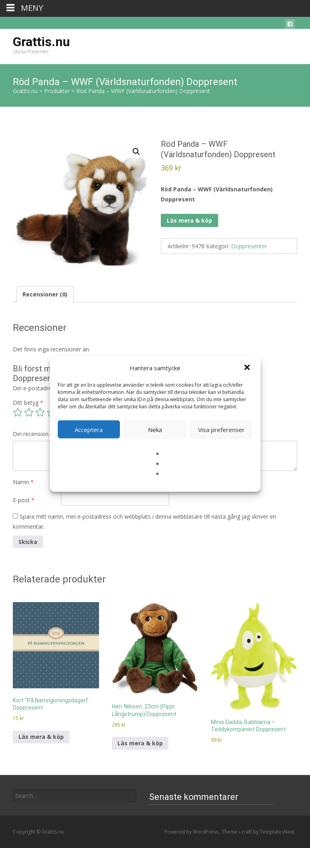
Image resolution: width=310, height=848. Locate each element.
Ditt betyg (28, 402)
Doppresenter (249, 246)
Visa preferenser (221, 429)
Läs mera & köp (189, 220)
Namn (23, 482)
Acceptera (89, 429)
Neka (155, 429)
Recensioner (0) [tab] (44, 294)
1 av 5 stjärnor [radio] (17, 412)
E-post (23, 500)
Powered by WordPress (191, 831)
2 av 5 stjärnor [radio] (29, 412)
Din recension (33, 434)
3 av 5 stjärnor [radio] (40, 412)
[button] (248, 368)
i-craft (246, 831)
